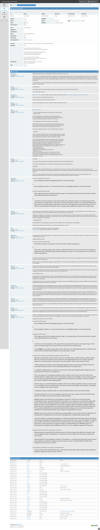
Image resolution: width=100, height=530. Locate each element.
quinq (25, 18)
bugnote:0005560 (20, 230)
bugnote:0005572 (20, 237)
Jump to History (22, 11)
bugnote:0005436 (20, 112)
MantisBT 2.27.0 (18, 524)
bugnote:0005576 (20, 310)
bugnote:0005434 (20, 97)
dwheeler (14, 285)
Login (18, 5)
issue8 (25, 65)
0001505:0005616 (28, 40)
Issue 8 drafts (83, 1)
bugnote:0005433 (20, 89)
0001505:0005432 (37, 109)
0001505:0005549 (64, 485)
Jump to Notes (14, 11)
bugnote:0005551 (20, 213)
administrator (15, 527)
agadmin (28, 518)
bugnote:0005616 (20, 317)
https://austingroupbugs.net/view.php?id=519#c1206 (77, 94)
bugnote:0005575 (20, 301)
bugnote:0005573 (20, 268)
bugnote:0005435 (20, 105)
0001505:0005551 (36, 229)
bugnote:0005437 (20, 161)
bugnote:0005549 (20, 180)
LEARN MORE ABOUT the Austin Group (27, 5)
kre (12, 110)
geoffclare (14, 73)
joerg (13, 87)
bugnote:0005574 (20, 288)
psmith (13, 211)
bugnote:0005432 (20, 76)
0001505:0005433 (37, 94)
